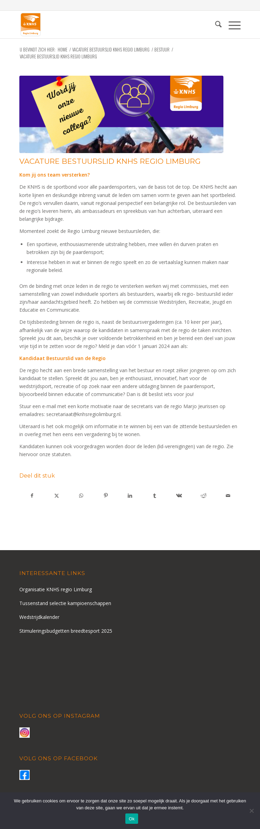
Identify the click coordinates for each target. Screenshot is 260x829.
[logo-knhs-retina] (107, 24)
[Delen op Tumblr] (155, 495)
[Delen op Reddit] (204, 495)
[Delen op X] (57, 495)
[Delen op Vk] (179, 495)
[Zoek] (215, 24)
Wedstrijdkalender (39, 617)
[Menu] (231, 24)
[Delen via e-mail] (228, 495)
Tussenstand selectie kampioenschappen (65, 603)
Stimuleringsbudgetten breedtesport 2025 (65, 631)
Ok (132, 818)
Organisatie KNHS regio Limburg (55, 589)
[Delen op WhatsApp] (81, 495)
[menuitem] (215, 24)
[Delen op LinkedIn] (130, 495)
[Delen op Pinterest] (106, 495)
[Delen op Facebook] (32, 495)
